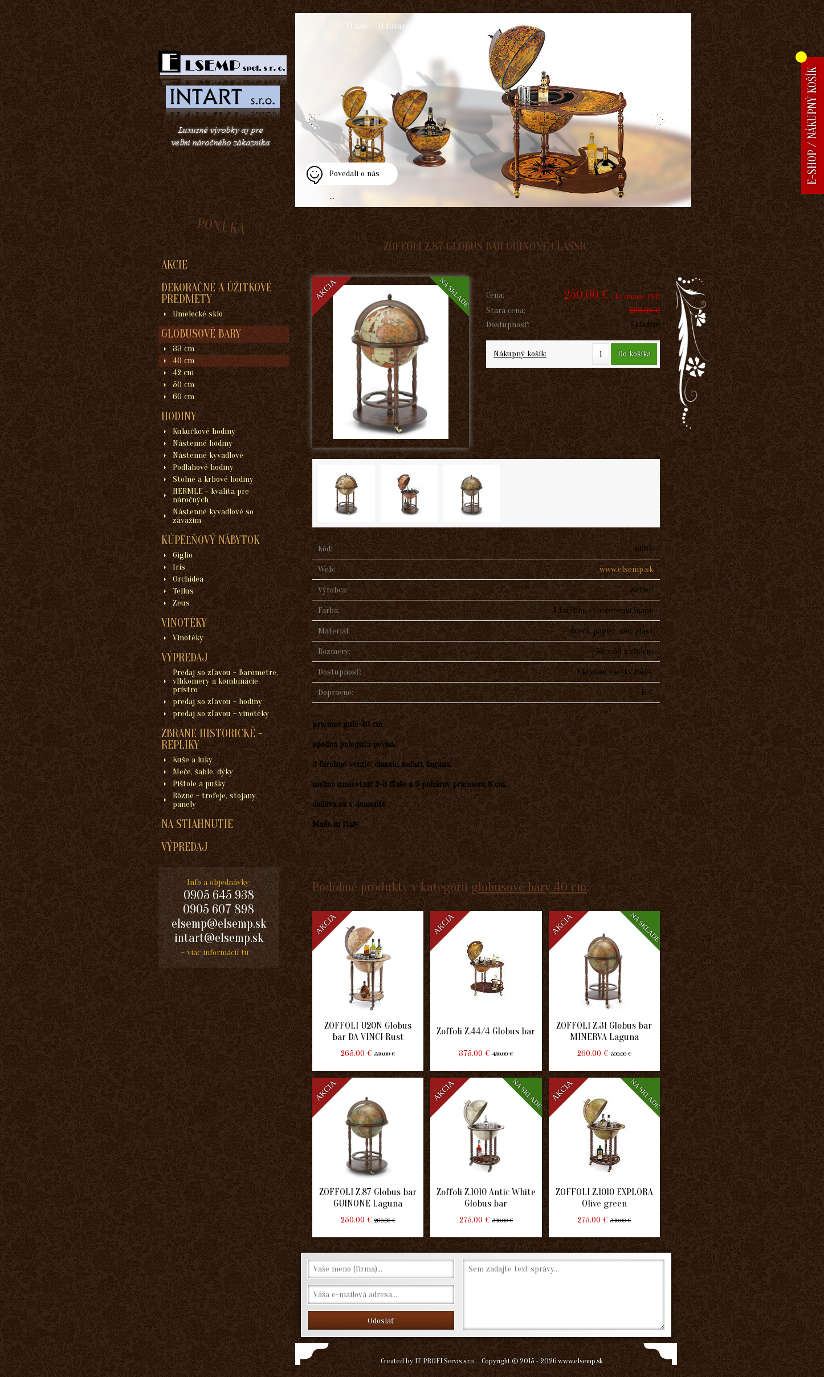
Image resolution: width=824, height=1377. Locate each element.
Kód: (325, 549)
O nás (357, 26)
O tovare (393, 26)
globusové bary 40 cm (529, 887)
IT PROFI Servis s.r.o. (445, 1360)
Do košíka (634, 354)
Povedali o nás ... (354, 177)
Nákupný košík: (519, 354)
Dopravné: (335, 692)
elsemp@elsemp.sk (219, 923)
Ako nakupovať (448, 26)
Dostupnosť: (507, 325)
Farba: (329, 610)
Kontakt (502, 26)
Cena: (495, 295)
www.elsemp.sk (626, 569)
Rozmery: (334, 651)
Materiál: (334, 631)
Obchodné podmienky (567, 26)
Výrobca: (333, 590)
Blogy (629, 26)
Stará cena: (505, 310)
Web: (326, 569)
